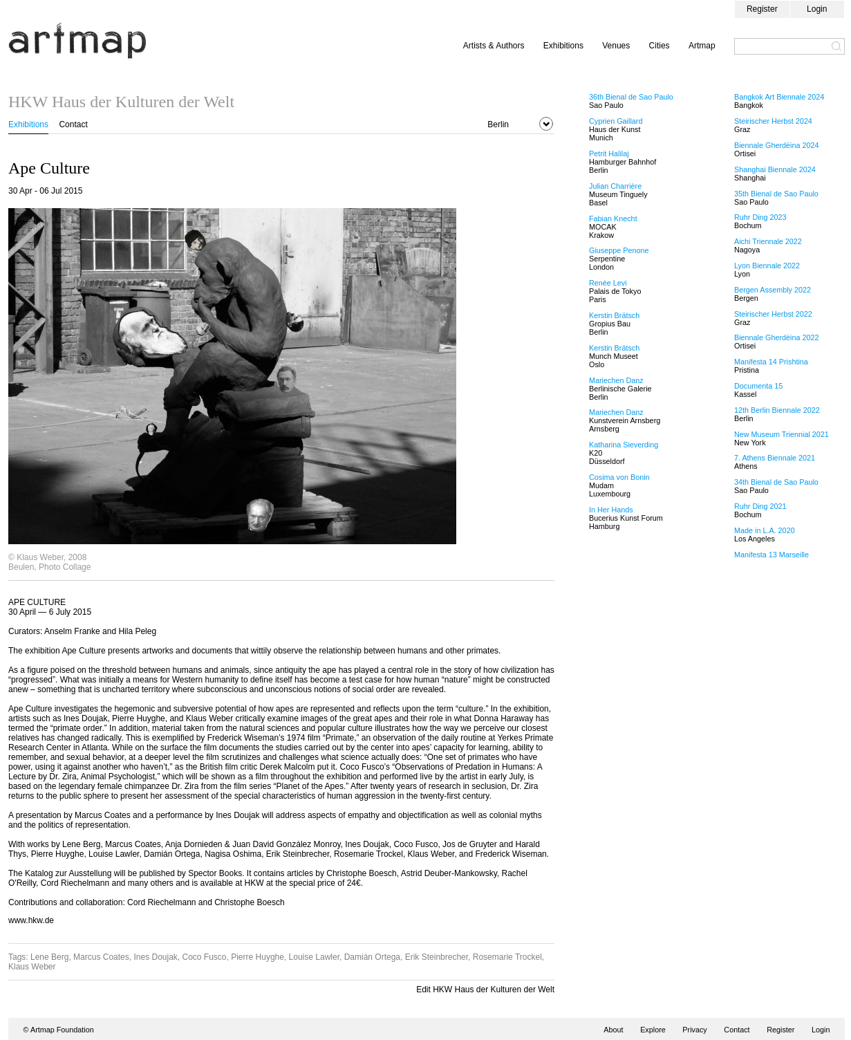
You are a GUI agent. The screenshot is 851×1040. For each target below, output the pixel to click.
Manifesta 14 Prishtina (771, 362)
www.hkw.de (31, 920)
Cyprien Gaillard (615, 121)
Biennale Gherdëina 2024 (776, 145)
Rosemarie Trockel (507, 957)
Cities (659, 45)
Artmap (702, 45)
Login (817, 9)
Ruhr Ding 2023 (760, 217)
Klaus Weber (31, 967)
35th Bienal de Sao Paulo (776, 193)
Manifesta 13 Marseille (771, 554)
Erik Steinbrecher (436, 957)
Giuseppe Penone (618, 250)
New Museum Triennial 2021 (781, 434)
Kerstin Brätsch (614, 315)
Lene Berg (49, 957)
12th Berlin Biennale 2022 (777, 410)
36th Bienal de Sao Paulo (631, 97)
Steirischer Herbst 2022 (773, 314)
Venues (616, 45)
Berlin (498, 124)
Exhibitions (563, 45)
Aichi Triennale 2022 (768, 241)
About (613, 1029)
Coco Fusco (205, 957)
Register (762, 9)
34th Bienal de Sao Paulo (776, 482)
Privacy (694, 1029)
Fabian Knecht (613, 218)
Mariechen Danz (616, 380)
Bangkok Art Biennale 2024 (779, 97)
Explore (653, 1029)
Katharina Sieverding (623, 444)
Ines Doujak (155, 957)
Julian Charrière (615, 186)
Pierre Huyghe (257, 957)
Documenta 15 (758, 386)
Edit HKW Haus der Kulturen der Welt (485, 989)
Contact (73, 124)
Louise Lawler (314, 957)
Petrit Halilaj (609, 153)
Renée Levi (608, 283)
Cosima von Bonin (619, 477)
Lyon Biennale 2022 (767, 265)
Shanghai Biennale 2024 (775, 169)
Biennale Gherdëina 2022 (776, 337)
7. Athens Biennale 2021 (774, 458)
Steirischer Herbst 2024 (773, 121)
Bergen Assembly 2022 (772, 290)
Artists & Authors (494, 45)
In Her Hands (611, 509)
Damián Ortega (372, 957)
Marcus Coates (101, 957)
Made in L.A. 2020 (764, 530)
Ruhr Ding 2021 (760, 506)
